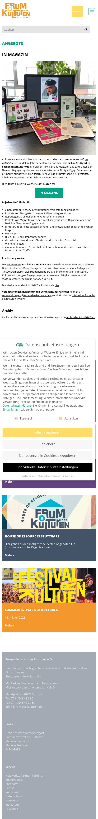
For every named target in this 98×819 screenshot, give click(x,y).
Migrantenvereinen (31, 220)
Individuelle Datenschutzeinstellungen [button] (47, 466)
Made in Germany (17, 741)
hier (57, 285)
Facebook (12, 809)
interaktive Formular (83, 295)
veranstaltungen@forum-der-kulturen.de (26, 295)
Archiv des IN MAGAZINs (80, 317)
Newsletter (13, 800)
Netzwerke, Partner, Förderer (25, 775)
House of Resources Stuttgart (25, 733)
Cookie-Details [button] (28, 475)
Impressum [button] (68, 475)
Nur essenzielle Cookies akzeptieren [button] (47, 455)
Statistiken (68, 418)
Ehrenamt (12, 784)
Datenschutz (14, 796)
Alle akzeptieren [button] (47, 432)
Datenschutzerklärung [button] (49, 475)
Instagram (12, 804)
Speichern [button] (47, 443)
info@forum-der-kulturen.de (24, 707)
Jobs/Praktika (14, 780)
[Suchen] (42, 29)
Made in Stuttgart (17, 745)
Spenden (77, 11)
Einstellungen (11, 409)
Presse (10, 788)
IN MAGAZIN (49, 193)
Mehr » (10, 482)
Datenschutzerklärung (17, 405)
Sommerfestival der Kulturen (24, 737)
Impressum (13, 792)
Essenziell (23, 418)
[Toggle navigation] (91, 11)
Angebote (12, 43)
